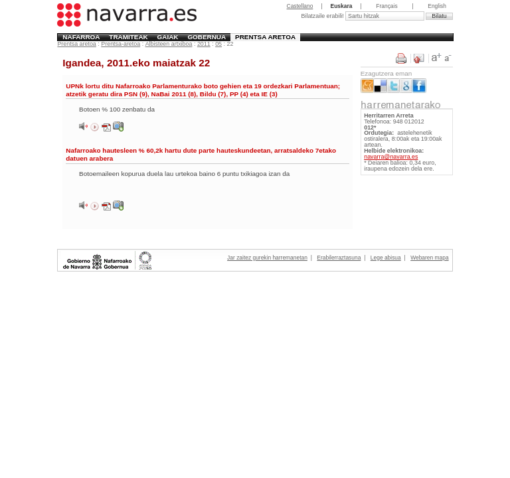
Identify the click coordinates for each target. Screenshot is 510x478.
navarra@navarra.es (391, 156)
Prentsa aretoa (265, 36)
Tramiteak (128, 36)
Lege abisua (386, 257)
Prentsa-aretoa (120, 43)
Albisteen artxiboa (169, 43)
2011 (204, 43)
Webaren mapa (429, 257)
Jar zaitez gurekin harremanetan (267, 257)
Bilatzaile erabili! (323, 16)
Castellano (300, 6)
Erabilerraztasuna (339, 257)
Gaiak (168, 36)
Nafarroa (81, 36)
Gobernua (206, 36)
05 (218, 43)
